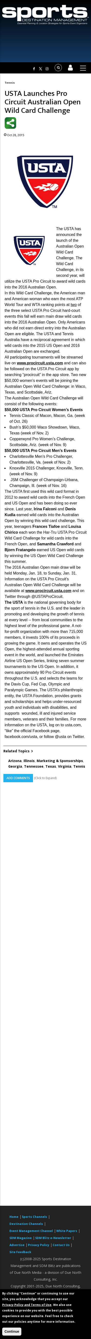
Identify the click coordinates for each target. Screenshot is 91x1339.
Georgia (15, 766)
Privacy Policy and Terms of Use (26, 1305)
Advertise (17, 1245)
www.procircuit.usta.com (40, 363)
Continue (11, 1331)
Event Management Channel (31, 1231)
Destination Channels (26, 1224)
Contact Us (61, 1245)
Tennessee (33, 766)
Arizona (15, 760)
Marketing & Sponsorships (60, 760)
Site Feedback (20, 1252)
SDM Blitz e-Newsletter (53, 1238)
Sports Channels (34, 1217)
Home (13, 1217)
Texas (50, 766)
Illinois (29, 760)
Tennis (10, 82)
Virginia (64, 766)
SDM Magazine (20, 1238)
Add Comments (18, 778)
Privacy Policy (38, 1245)
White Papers (66, 1231)
